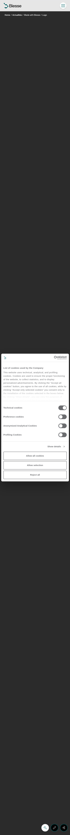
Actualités (17, 15)
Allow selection (35, 465)
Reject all (35, 475)
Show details (54, 446)
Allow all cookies (35, 456)
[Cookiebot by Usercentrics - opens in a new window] (54, 358)
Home (7, 15)
